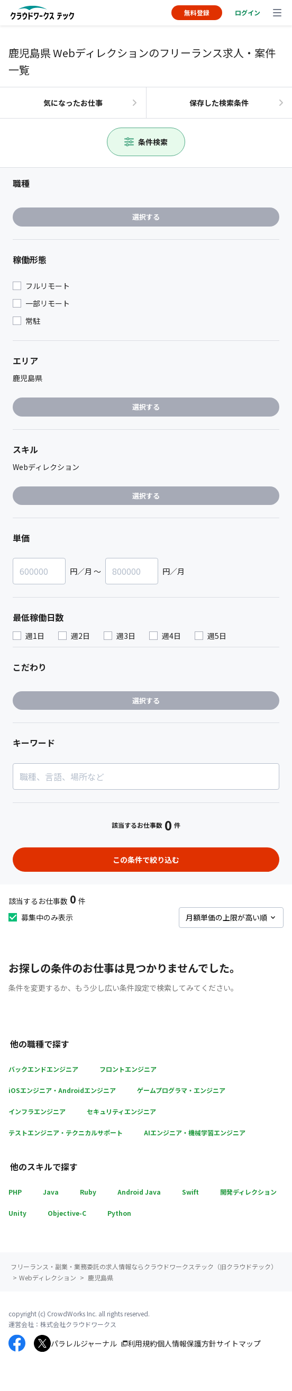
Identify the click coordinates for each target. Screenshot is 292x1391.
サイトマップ (238, 1343)
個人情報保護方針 (186, 1343)
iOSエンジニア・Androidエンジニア (62, 1090)
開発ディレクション (248, 1191)
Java (51, 1191)
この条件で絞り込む (146, 859)
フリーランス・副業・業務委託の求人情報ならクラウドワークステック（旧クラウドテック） (144, 1266)
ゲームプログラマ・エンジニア (181, 1090)
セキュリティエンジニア (121, 1111)
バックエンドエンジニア (43, 1068)
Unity (17, 1212)
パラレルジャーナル (84, 1343)
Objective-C (67, 1212)
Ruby (88, 1191)
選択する (146, 217)
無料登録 (196, 12)
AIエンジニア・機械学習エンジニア (194, 1132)
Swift (190, 1191)
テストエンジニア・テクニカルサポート (65, 1132)
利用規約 (142, 1343)
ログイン (247, 12)
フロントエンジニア (128, 1068)
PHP (15, 1191)
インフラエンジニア (37, 1111)
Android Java (139, 1191)
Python (119, 1212)
